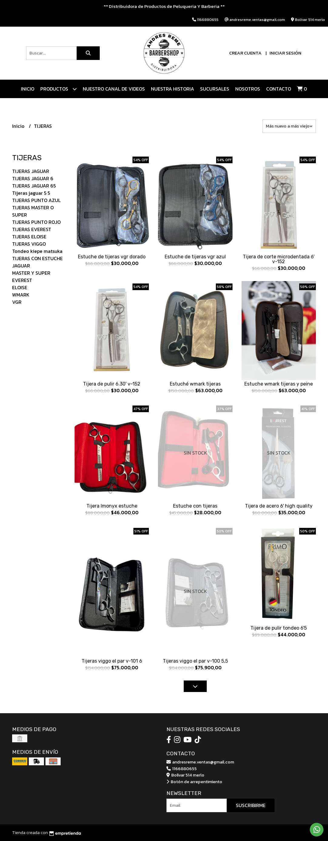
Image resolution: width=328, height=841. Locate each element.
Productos (58, 89)
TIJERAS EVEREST (31, 229)
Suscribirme (251, 805)
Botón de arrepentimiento (194, 781)
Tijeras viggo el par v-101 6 (112, 661)
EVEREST (22, 280)
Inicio (27, 88)
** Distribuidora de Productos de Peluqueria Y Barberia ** (164, 6)
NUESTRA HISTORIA (172, 88)
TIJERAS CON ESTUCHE (37, 258)
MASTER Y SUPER (31, 272)
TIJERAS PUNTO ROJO (36, 222)
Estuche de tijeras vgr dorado (112, 257)
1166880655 (181, 768)
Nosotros (247, 88)
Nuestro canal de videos (114, 88)
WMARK (20, 294)
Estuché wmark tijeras (195, 384)
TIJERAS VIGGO (29, 243)
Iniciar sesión (285, 52)
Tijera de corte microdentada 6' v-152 (278, 259)
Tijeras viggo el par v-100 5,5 (195, 661)
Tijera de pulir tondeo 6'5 (278, 628)
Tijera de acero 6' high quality (279, 506)
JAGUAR (21, 265)
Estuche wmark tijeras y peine (278, 384)
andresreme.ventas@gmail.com (200, 762)
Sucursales (214, 88)
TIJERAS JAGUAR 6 (32, 178)
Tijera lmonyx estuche (111, 506)
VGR (17, 302)
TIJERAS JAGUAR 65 (34, 185)
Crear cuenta (245, 52)
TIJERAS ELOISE (29, 236)
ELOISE (19, 287)
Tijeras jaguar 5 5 (31, 193)
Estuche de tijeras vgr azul (195, 257)
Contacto (278, 88)
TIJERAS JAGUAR (30, 171)
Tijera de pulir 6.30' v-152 (111, 384)
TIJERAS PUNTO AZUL (36, 200)
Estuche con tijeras (195, 506)
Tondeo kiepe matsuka (37, 251)
